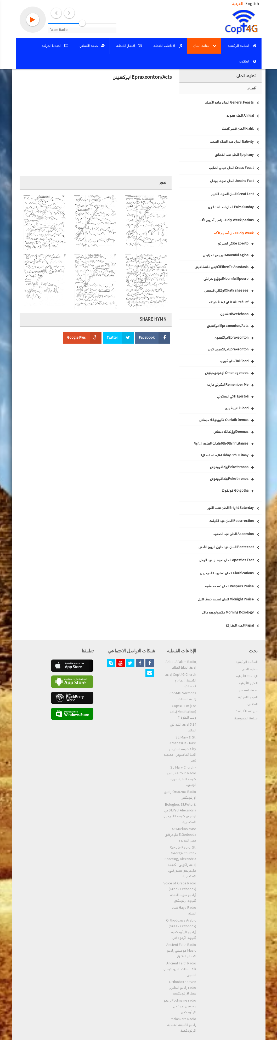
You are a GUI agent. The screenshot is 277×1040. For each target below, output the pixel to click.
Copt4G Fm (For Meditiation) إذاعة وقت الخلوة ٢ (183, 712)
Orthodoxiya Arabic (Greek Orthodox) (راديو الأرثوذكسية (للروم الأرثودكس (181, 929)
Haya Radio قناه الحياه (184, 910)
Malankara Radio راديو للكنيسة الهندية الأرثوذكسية (181, 1025)
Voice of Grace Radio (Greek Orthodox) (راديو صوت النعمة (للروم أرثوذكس (179, 892)
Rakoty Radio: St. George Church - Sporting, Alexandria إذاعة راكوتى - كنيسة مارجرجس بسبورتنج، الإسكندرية (180, 862)
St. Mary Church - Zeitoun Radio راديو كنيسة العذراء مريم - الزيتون (181, 776)
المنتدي (252, 704)
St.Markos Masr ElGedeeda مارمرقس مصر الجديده (180, 835)
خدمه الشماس (248, 690)
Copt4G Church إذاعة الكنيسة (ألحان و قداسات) (180, 680)
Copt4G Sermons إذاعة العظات (182, 696)
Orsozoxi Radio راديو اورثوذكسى (180, 794)
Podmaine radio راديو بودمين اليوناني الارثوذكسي (179, 1006)
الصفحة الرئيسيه (247, 662)
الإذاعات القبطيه (247, 676)
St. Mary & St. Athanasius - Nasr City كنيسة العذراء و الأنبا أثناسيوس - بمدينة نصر (179, 749)
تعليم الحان (250, 669)
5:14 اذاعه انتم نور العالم (183, 727)
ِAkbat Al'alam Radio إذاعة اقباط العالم (181, 665)
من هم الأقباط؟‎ (247, 711)
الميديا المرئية (248, 697)
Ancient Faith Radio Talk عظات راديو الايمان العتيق (179, 969)
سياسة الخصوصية (246, 718)
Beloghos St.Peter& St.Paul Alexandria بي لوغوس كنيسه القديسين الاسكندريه (179, 813)
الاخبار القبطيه (248, 683)
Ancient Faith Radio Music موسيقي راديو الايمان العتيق (181, 950)
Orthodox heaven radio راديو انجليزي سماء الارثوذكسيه (182, 988)
